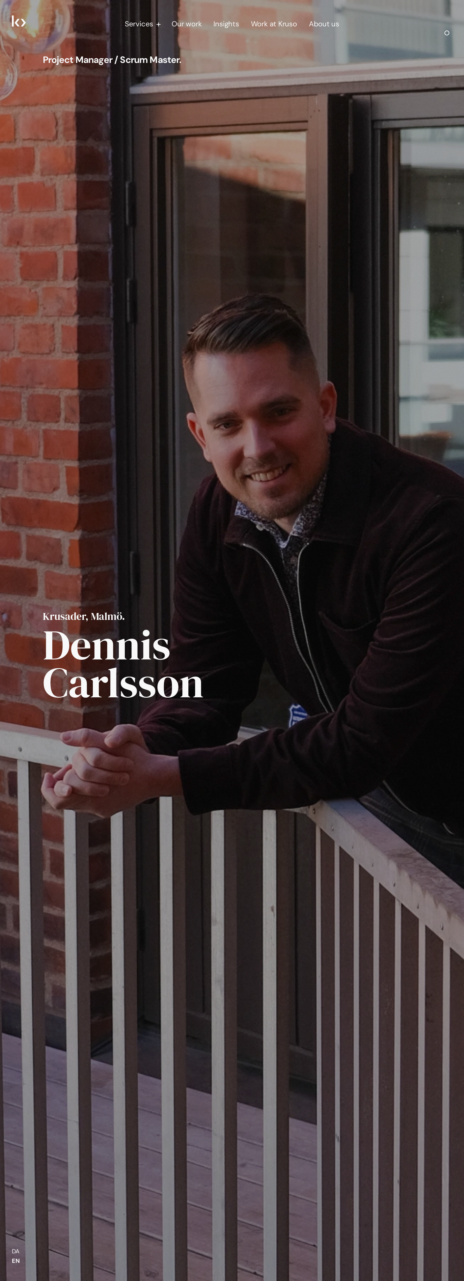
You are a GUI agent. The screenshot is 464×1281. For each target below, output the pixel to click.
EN (16, 1261)
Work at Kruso (274, 24)
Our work (187, 24)
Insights (226, 24)
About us (324, 24)
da (15, 1251)
